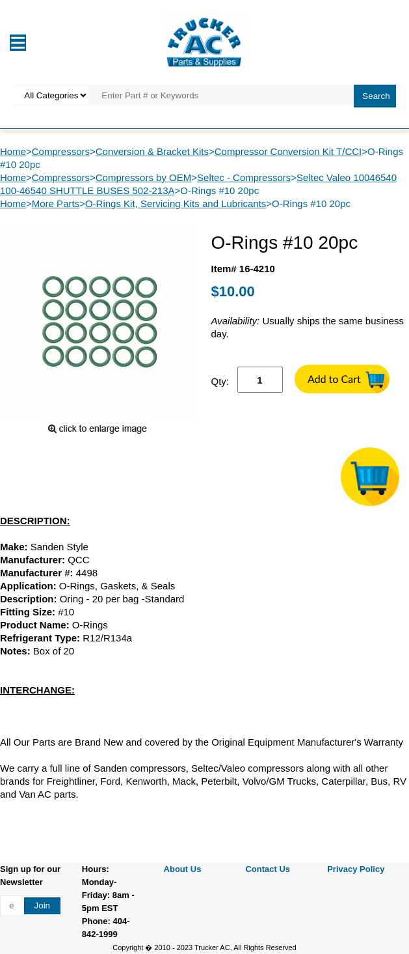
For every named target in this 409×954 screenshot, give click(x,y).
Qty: (220, 381)
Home (13, 151)
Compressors (61, 151)
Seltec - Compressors (244, 177)
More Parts (55, 203)
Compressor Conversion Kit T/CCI (288, 151)
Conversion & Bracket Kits (152, 151)
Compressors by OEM (144, 177)
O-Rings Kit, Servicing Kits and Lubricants (175, 203)
